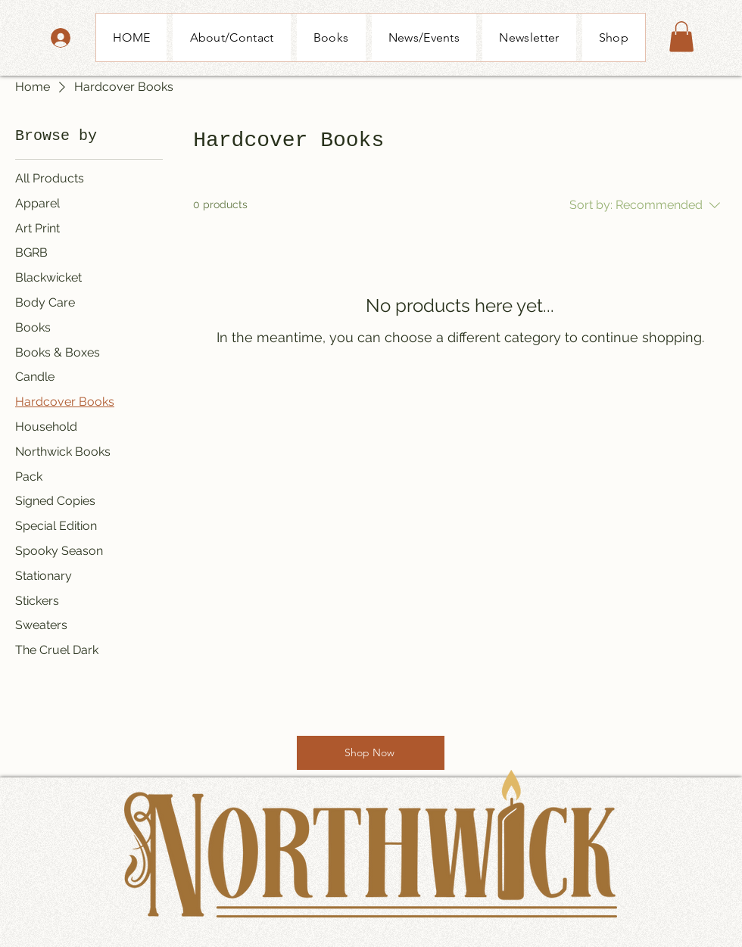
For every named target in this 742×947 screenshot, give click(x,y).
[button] (681, 36)
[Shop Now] (370, 753)
